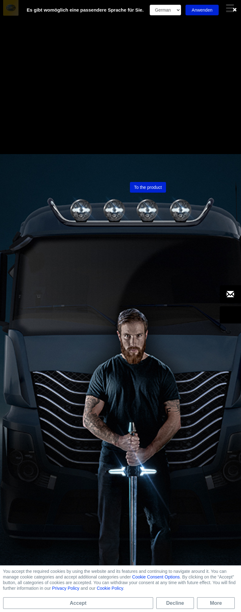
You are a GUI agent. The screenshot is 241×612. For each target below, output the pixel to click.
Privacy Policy (65, 588)
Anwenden (202, 10)
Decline (175, 603)
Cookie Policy (110, 588)
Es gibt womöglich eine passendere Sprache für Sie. (85, 10)
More (216, 603)
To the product (148, 51)
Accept (78, 603)
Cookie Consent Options (156, 576)
